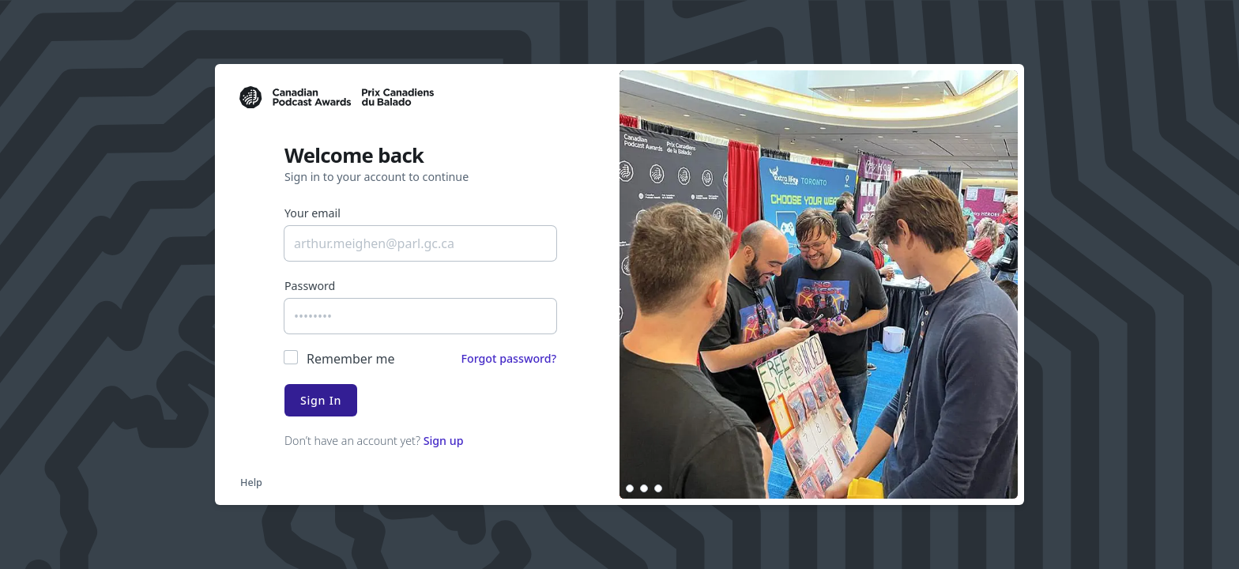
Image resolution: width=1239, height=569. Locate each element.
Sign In (320, 400)
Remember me (351, 358)
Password (309, 285)
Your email (312, 212)
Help (251, 482)
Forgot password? (508, 358)
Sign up (444, 440)
